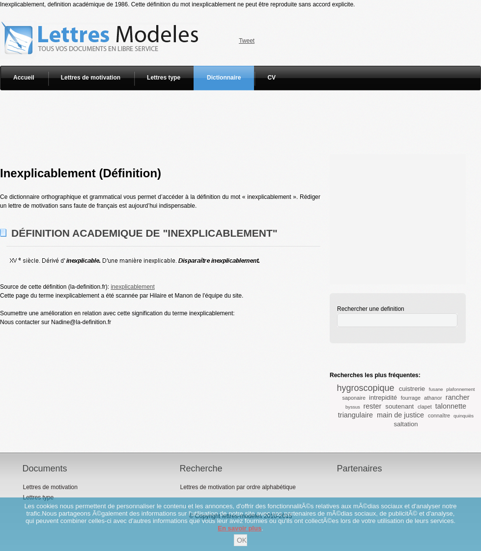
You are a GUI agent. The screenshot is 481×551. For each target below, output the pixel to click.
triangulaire (355, 415)
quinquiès (463, 415)
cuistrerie (412, 388)
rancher (458, 397)
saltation (406, 424)
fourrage (411, 398)
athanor (433, 398)
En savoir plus (239, 528)
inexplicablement (132, 286)
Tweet (247, 40)
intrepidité (383, 397)
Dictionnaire (224, 77)
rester (373, 406)
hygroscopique (366, 388)
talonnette (450, 406)
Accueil (23, 77)
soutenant (399, 406)
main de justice (400, 415)
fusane (436, 389)
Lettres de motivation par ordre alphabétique (237, 487)
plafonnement (460, 389)
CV (271, 77)
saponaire (354, 398)
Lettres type (163, 77)
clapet (425, 407)
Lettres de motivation (90, 77)
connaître (439, 415)
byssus (352, 407)
